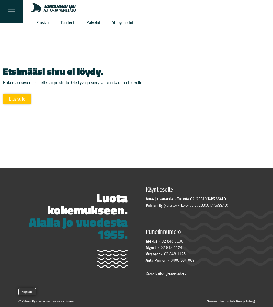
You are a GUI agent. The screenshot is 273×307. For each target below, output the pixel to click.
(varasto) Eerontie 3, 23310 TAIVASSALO (187, 205)
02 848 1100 (172, 241)
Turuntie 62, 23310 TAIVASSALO (186, 199)
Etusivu (42, 23)
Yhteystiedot (122, 23)
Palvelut (93, 23)
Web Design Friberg (242, 301)
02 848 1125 (175, 254)
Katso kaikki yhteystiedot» (166, 274)
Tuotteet (67, 23)
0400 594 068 (182, 260)
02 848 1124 (171, 247)
